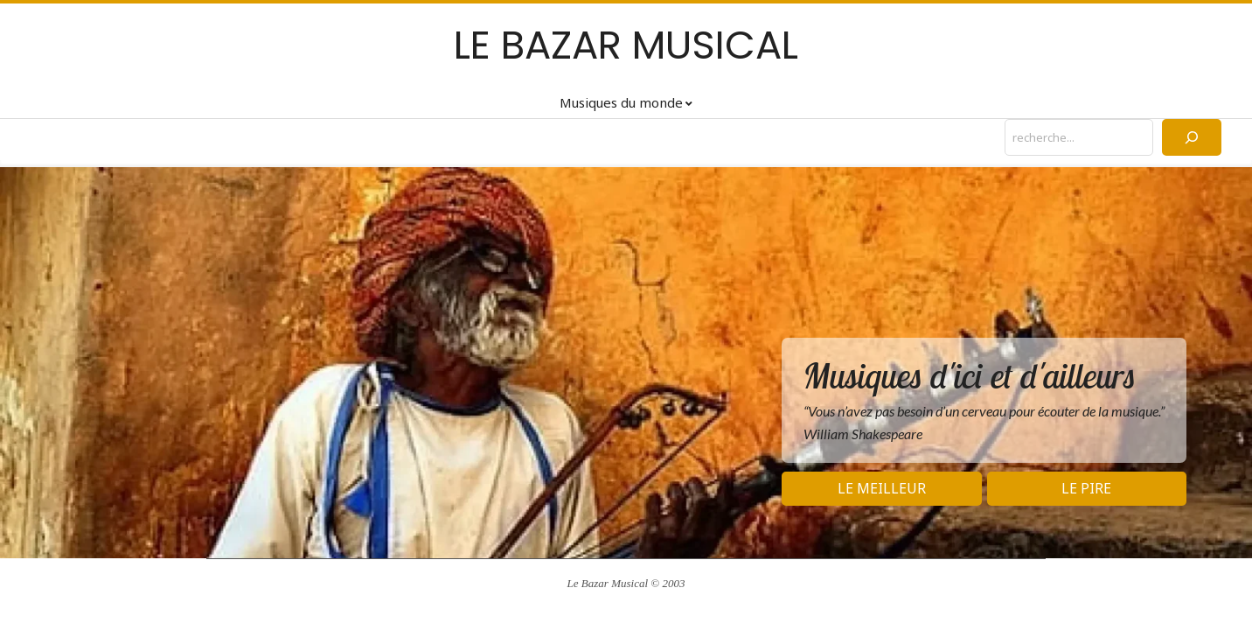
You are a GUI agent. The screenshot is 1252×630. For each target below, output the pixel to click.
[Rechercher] (1191, 137)
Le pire (1086, 488)
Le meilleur (882, 488)
